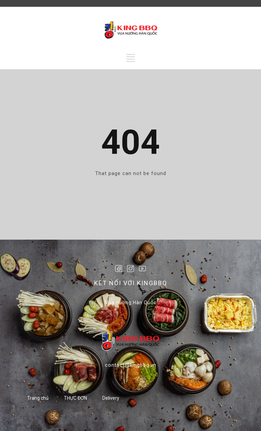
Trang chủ (38, 398)
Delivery (110, 398)
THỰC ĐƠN (75, 398)
